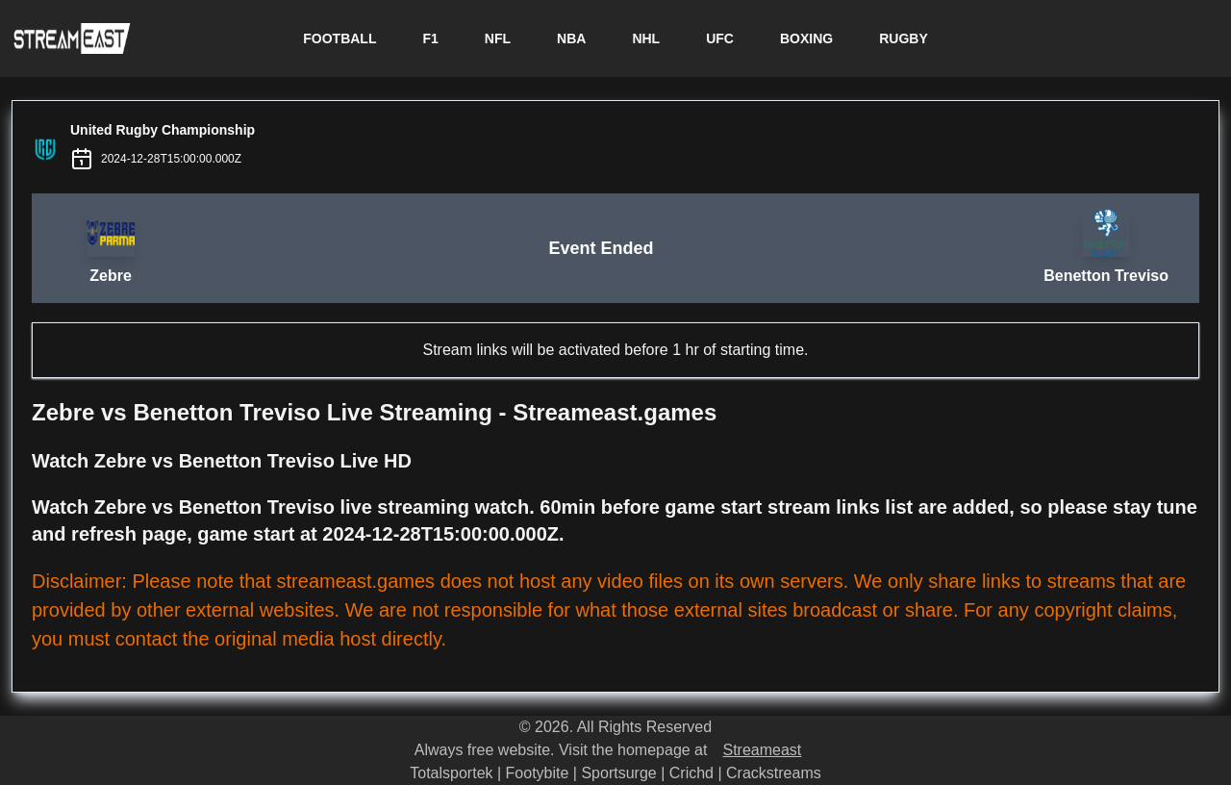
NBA (571, 38)
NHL (646, 38)
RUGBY (903, 38)
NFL (498, 38)
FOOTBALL (339, 38)
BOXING (806, 38)
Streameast (761, 750)
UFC (720, 38)
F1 (430, 38)
